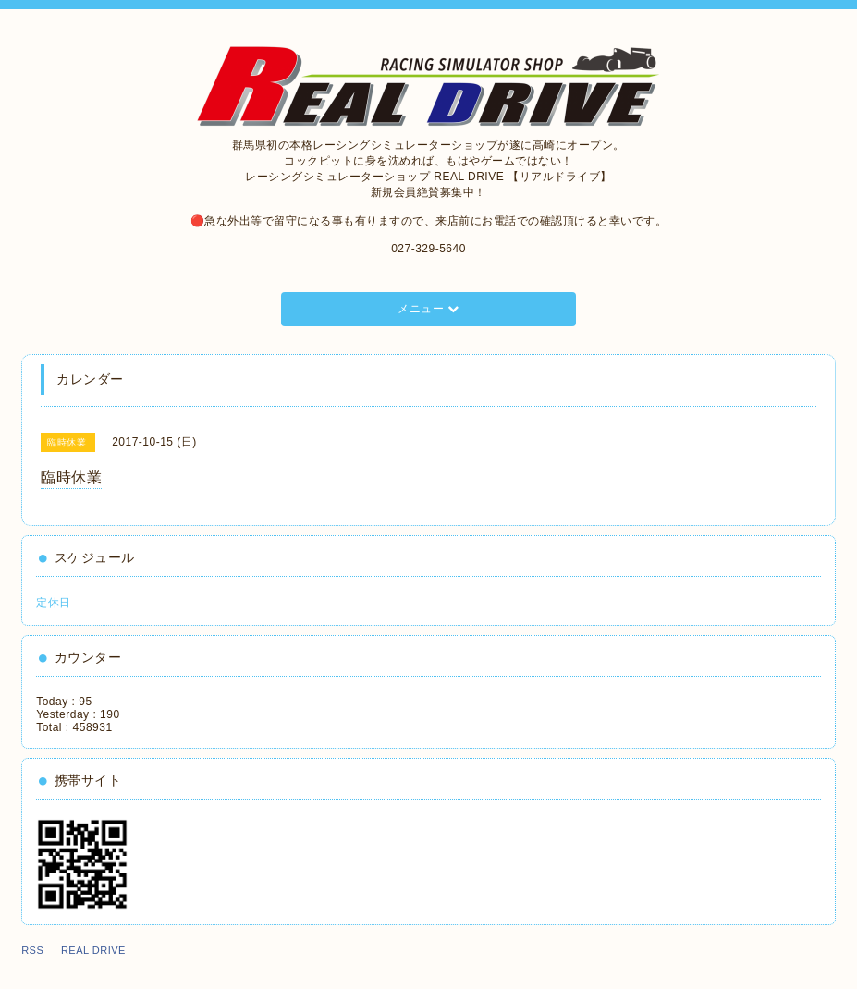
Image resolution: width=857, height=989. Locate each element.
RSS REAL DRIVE (78, 950)
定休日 (53, 602)
